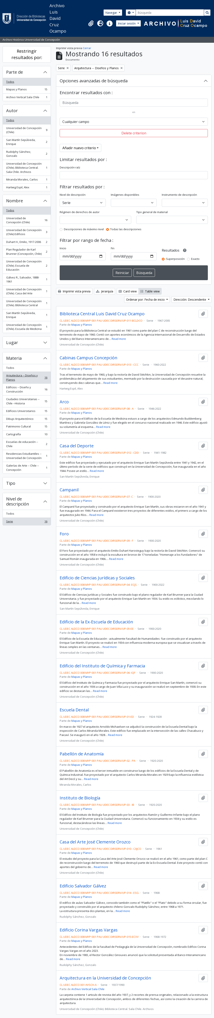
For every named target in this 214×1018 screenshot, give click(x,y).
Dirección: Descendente (190, 300)
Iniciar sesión (127, 23)
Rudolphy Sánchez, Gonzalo (26, 154)
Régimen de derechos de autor (80, 212)
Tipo (10, 483)
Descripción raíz (70, 167)
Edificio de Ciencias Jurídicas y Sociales (97, 577)
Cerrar (87, 48)
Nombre (14, 201)
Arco (64, 401)
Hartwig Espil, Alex (26, 188)
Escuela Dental (74, 709)
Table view (150, 291)
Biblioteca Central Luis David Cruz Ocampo (102, 313)
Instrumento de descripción (179, 195)
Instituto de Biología (80, 797)
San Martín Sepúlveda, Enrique (26, 142)
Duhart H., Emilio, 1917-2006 (26, 243)
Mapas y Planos (26, 90)
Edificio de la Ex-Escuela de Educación (96, 621)
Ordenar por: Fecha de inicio (146, 300)
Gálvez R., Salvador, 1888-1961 (26, 280)
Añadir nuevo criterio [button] (79, 148)
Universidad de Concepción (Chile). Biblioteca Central (26, 303)
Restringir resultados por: (26, 54)
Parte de (14, 72)
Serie (26, 522)
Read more (119, 339)
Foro (64, 533)
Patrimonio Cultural (26, 427)
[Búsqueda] (170, 12)
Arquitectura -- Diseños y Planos (26, 377)
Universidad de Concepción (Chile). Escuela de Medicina (26, 327)
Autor (12, 110)
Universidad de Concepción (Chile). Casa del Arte (26, 291)
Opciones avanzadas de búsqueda (94, 81)
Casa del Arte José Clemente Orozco (95, 841)
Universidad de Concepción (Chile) (26, 130)
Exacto (195, 259)
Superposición (175, 259)
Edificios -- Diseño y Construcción (26, 389)
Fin (112, 248)
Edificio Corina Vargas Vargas (89, 930)
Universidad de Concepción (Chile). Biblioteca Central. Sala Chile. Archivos (26, 168)
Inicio (63, 248)
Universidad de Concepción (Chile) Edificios (26, 232)
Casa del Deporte (77, 445)
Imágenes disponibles (125, 195)
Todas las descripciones (125, 229)
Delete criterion (133, 133)
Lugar (12, 342)
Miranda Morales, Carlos (26, 180)
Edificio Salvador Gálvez (83, 886)
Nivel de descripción (17, 501)
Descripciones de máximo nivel (84, 229)
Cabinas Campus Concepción (88, 357)
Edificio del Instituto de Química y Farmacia (102, 665)
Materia (14, 358)
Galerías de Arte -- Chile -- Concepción (26, 468)
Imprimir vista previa (74, 291)
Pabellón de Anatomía (82, 753)
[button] (91, 23)
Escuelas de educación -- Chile (26, 444)
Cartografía (26, 435)
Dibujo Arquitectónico (26, 420)
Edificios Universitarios (26, 412)
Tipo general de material (152, 212)
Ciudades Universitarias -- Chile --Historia (26, 401)
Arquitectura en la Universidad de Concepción (105, 978)
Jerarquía (104, 291)
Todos (10, 82)
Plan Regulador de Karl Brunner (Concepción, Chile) (26, 252)
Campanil (69, 489)
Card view (128, 291)
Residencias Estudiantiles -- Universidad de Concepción (26, 456)
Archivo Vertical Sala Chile (26, 98)
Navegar (111, 13)
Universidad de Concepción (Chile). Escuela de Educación (26, 265)
